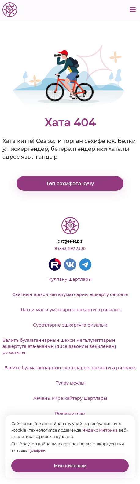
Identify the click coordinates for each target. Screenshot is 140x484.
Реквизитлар (70, 413)
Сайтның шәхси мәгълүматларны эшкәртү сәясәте (70, 294)
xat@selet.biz (70, 241)
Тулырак (37, 450)
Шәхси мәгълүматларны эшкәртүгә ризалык (70, 309)
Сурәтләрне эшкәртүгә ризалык (70, 325)
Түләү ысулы (70, 383)
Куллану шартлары (70, 279)
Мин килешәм (70, 465)
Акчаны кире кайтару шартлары (70, 398)
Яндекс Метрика (100, 430)
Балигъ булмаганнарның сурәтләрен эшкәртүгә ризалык (70, 367)
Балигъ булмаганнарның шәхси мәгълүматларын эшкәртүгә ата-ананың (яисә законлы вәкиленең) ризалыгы (59, 346)
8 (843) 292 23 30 (70, 248)
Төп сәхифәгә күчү (70, 183)
